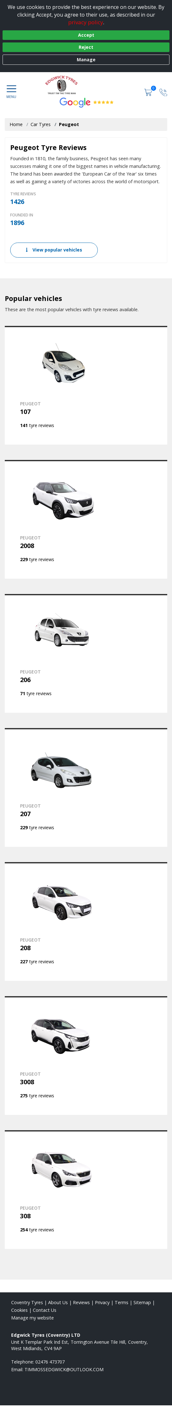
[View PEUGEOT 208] (86, 921)
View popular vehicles (54, 250)
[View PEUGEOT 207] (86, 787)
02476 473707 (50, 1362)
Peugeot (69, 124)
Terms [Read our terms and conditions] (121, 1302)
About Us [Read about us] (58, 1302)
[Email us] (64, 1369)
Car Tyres (41, 124)
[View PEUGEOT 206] (86, 653)
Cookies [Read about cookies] (19, 1310)
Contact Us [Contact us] (44, 1310)
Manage (86, 59)
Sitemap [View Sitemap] (142, 1302)
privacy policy (85, 22)
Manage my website (32, 1318)
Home (16, 124)
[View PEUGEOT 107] (86, 385)
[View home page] (86, 84)
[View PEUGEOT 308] (86, 1189)
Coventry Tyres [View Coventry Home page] (27, 1302)
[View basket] (148, 92)
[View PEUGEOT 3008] (86, 1055)
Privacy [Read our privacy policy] (102, 1302)
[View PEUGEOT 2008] (86, 519)
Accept (86, 35)
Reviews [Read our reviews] (81, 1302)
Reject (86, 47)
